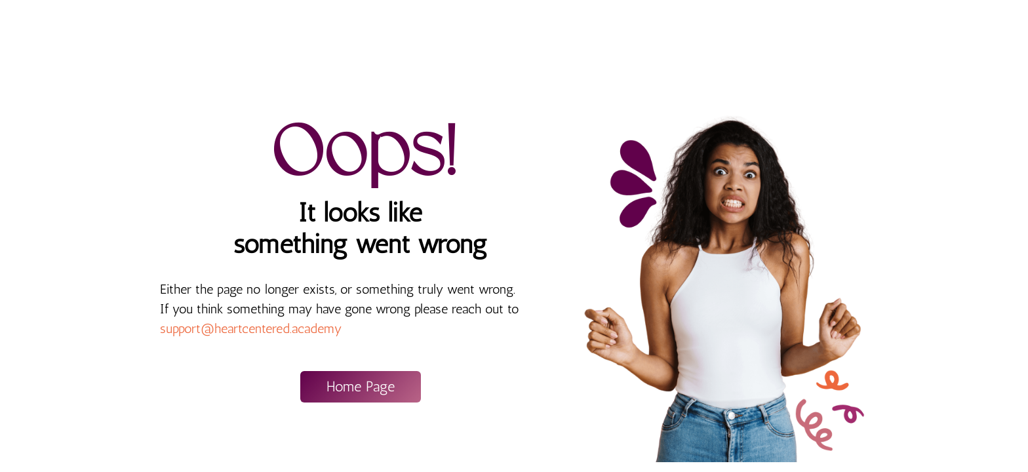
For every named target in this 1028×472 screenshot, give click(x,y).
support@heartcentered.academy (251, 328)
